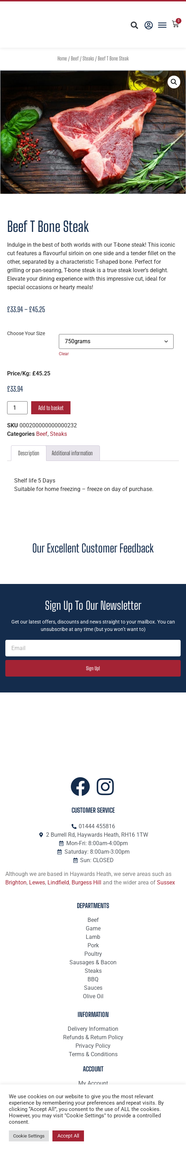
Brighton (16, 882)
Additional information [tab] (72, 453)
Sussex (166, 882)
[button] (134, 25)
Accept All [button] (68, 1136)
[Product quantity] (17, 407)
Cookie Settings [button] (29, 1136)
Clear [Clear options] (64, 353)
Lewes (37, 882)
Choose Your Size (26, 333)
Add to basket (50, 407)
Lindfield (58, 882)
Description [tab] (28, 453)
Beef (75, 58)
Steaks (88, 58)
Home (62, 58)
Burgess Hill (86, 882)
